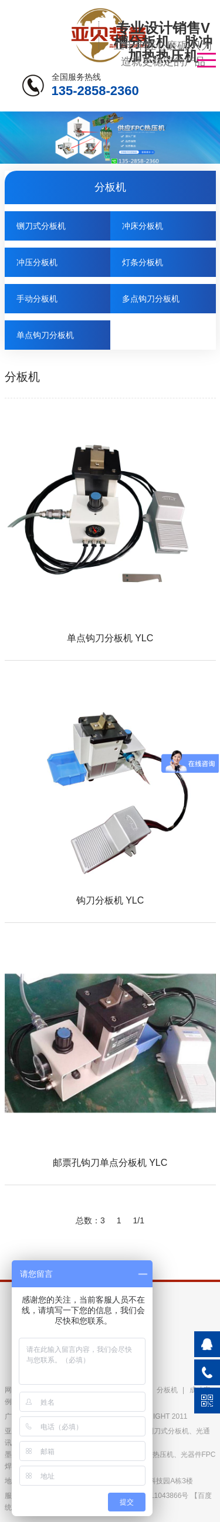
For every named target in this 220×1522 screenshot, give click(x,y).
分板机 (167, 1390)
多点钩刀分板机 (151, 298)
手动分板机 (36, 298)
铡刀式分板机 (41, 226)
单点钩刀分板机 (45, 335)
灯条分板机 (142, 262)
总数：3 (90, 1220)
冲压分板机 (36, 262)
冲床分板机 (142, 226)
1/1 (138, 1220)
